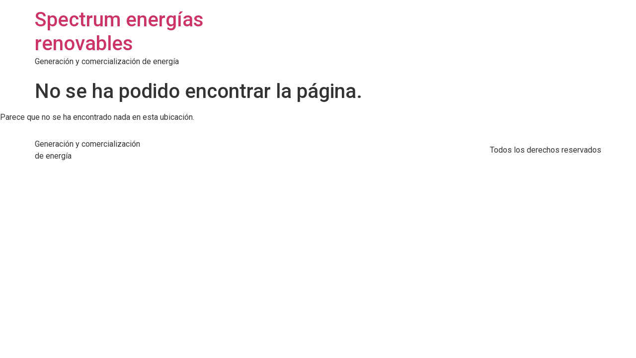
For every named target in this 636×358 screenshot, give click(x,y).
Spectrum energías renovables (119, 31)
